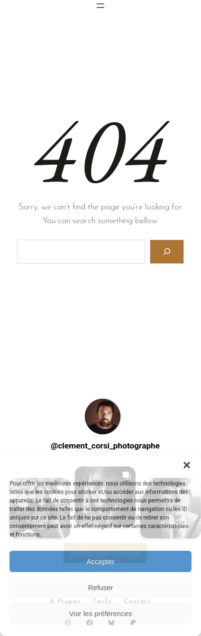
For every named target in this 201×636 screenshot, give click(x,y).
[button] (187, 465)
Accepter (100, 561)
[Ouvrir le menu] (100, 5)
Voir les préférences (100, 613)
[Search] (167, 252)
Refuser (100, 587)
